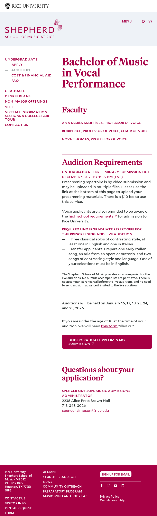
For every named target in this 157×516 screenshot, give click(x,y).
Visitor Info (15, 503)
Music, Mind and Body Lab (65, 496)
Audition (20, 70)
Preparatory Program (62, 491)
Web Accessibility (112, 500)
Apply (16, 64)
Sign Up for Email (116, 474)
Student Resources (59, 477)
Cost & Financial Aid (31, 75)
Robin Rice (72, 131)
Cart (150, 21)
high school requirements (91, 216)
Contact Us (16, 124)
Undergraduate (21, 59)
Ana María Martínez (82, 122)
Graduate (15, 91)
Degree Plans (18, 96)
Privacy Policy (109, 496)
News (47, 482)
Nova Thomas (76, 139)
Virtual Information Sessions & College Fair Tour (27, 115)
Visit (9, 106)
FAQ (15, 80)
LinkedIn (122, 485)
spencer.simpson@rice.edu (85, 410)
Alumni (49, 472)
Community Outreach (62, 486)
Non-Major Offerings (26, 101)
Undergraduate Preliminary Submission (97, 342)
